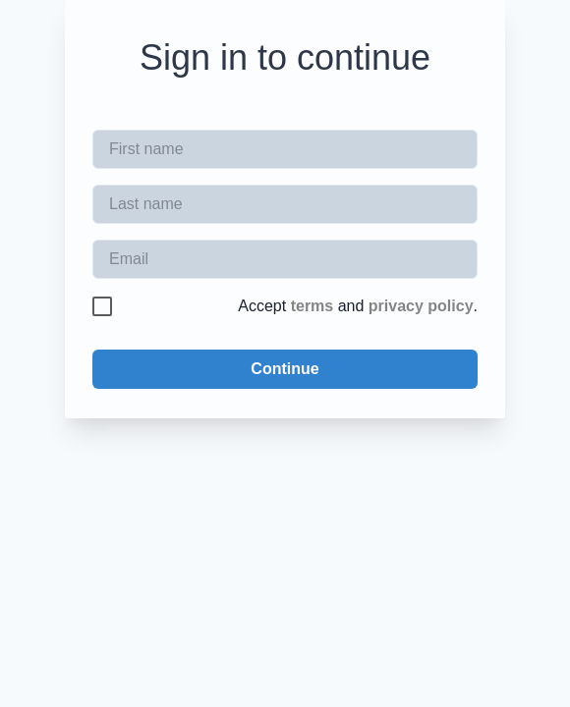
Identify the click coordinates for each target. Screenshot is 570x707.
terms (312, 306)
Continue (284, 368)
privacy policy (421, 306)
